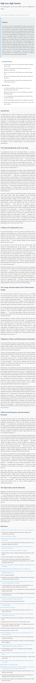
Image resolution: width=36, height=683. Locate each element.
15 (33, 129)
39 (34, 251)
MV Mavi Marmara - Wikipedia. (8, 607)
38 (10, 355)
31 (31, 196)
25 (18, 167)
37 (16, 236)
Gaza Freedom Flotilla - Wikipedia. (9, 536)
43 (34, 129)
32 (6, 462)
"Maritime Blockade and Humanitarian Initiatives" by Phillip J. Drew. (16, 568)
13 (21, 298)
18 (24, 464)
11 (23, 158)
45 (9, 393)
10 (11, 175)
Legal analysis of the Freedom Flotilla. (10, 664)
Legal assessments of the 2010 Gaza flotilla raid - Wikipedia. (14, 550)
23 (32, 219)
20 (8, 312)
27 (28, 246)
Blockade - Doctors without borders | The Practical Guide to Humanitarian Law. (18, 530)
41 (32, 196)
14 (12, 482)
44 (16, 333)
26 (33, 251)
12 (24, 158)
